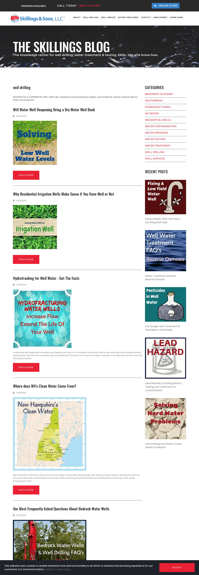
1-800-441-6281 (88, 5)
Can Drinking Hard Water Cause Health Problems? (163, 445)
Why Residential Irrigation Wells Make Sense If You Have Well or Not (63, 194)
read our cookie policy (57, 569)
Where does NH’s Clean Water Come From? (44, 386)
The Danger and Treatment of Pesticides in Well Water (162, 328)
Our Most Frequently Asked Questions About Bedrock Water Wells (61, 509)
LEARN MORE (176, 17)
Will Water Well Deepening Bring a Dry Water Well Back (54, 109)
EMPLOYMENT (161, 17)
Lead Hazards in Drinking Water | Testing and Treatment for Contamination (163, 387)
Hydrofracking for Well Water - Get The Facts (46, 278)
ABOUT (77, 17)
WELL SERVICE (108, 17)
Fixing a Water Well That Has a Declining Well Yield (162, 220)
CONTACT (146, 17)
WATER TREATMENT (128, 17)
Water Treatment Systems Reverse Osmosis (160, 277)
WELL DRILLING (91, 17)
